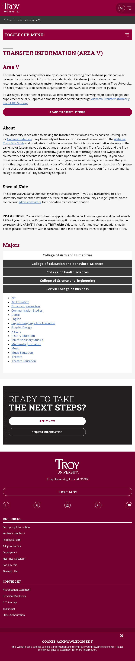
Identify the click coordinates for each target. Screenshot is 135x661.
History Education (23, 336)
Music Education (22, 353)
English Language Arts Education (33, 323)
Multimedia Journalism (26, 344)
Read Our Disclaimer (14, 596)
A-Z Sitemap (10, 602)
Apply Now (47, 421)
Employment (10, 552)
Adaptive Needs (12, 546)
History (16, 331)
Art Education (20, 302)
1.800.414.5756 (67, 491)
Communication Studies (27, 310)
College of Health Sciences (68, 272)
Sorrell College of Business (67, 289)
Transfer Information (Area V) (24, 20)
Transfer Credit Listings (67, 112)
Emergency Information (16, 527)
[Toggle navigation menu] (127, 35)
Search (11, 7)
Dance (15, 315)
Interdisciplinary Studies (27, 340)
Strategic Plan (10, 571)
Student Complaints (14, 533)
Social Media (10, 565)
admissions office (30, 202)
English (16, 319)
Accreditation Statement (16, 589)
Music (15, 348)
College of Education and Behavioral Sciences (67, 264)
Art (13, 298)
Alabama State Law (19, 139)
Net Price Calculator (14, 558)
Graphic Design (21, 327)
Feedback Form (12, 539)
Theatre (16, 357)
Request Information (47, 432)
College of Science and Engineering (67, 280)
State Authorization (14, 615)
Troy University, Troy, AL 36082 (67, 479)
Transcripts (9, 608)
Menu (129, 8)
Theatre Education (23, 361)
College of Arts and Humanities (67, 255)
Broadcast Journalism (25, 306)
